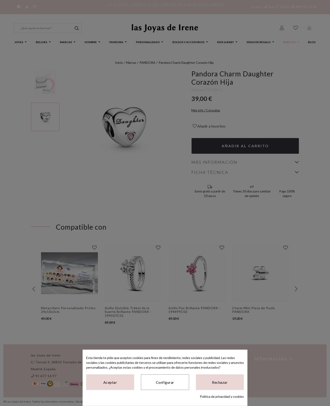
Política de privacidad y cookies (222, 396)
